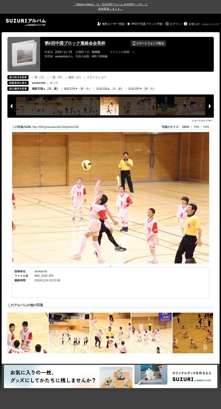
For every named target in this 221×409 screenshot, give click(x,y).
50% (206, 127)
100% (185, 127)
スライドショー (96, 77)
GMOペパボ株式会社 (211, 24)
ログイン (175, 24)
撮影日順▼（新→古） (78, 88)
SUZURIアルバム (26, 22)
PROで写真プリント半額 (146, 24)
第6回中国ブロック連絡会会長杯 (75, 43)
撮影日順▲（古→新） (46, 88)
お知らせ (194, 24)
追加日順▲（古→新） (110, 88)
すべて (54, 82)
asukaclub (41, 271)
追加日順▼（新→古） (142, 88)
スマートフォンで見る (148, 43)
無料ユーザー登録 (113, 24)
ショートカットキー (202, 120)
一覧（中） (57, 77)
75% (197, 127)
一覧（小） (39, 77)
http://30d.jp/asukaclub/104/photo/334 (55, 127)
